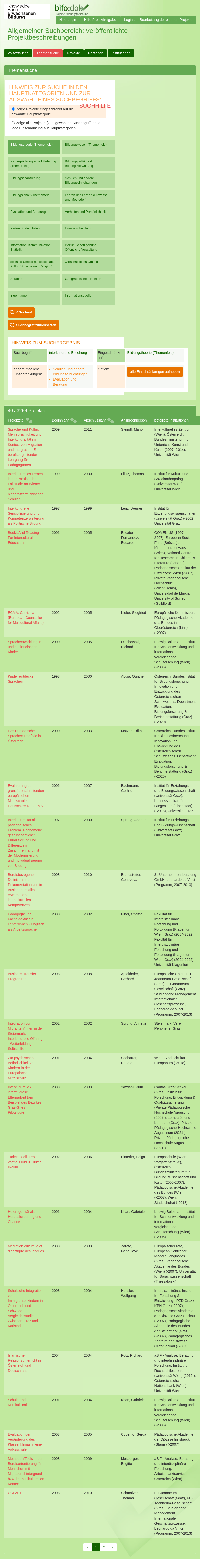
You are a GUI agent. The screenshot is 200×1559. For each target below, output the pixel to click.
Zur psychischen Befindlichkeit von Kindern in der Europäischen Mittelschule (21, 1068)
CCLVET (14, 1493)
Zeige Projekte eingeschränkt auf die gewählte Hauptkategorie (43, 111)
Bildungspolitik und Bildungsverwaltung (79, 163)
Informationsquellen (79, 295)
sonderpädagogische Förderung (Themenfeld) (33, 163)
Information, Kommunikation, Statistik (30, 247)
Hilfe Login (67, 20)
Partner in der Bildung (25, 228)
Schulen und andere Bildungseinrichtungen (81, 180)
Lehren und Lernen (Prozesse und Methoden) (86, 197)
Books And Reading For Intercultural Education (23, 538)
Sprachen (17, 279)
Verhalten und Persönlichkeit (85, 212)
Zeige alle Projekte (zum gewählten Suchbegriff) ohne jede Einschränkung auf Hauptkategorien (56, 125)
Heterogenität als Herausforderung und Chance (24, 1217)
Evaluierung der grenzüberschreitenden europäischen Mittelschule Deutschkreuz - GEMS (26, 796)
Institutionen (121, 53)
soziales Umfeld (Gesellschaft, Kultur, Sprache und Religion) (32, 264)
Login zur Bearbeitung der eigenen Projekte (158, 20)
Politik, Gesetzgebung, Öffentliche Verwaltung (81, 247)
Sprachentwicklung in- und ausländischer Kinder (25, 647)
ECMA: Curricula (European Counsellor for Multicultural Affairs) (26, 617)
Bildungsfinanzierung (25, 178)
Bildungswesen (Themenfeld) (86, 144)
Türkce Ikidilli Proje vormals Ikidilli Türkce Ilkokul (25, 1162)
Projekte (73, 53)
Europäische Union (78, 228)
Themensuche (48, 53)
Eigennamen (19, 295)
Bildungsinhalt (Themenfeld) (30, 195)
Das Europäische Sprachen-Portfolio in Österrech (24, 736)
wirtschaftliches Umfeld (81, 262)
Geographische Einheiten (83, 279)
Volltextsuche (18, 53)
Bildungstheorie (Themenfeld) (31, 144)
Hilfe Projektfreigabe (100, 20)
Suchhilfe (95, 105)
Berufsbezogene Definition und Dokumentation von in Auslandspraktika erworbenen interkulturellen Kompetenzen (25, 890)
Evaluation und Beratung (28, 212)
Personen (95, 53)
